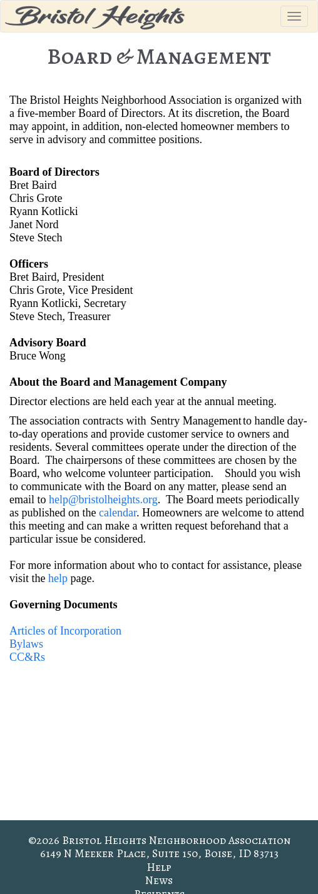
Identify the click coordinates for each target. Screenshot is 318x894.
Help (159, 867)
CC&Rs (27, 657)
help (58, 578)
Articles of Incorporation (65, 631)
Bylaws (26, 644)
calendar (117, 512)
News (159, 880)
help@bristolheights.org (103, 499)
